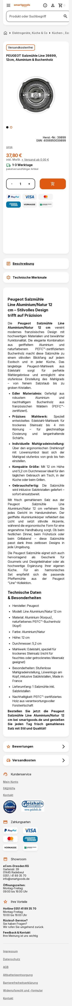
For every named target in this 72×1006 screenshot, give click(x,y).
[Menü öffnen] (8, 5)
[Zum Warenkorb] (62, 5)
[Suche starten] (65, 16)
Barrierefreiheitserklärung (20, 982)
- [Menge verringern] (11, 184)
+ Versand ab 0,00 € (35, 159)
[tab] (36, 263)
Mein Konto (10, 781)
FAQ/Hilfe (9, 788)
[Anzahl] (20, 184)
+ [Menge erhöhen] (29, 184)
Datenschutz (11, 959)
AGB (5, 967)
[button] (9, 147)
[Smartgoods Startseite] (22, 5)
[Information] (45, 5)
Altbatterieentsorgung (18, 974)
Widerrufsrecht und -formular (23, 990)
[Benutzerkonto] (52, 5)
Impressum (10, 951)
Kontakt (8, 795)
